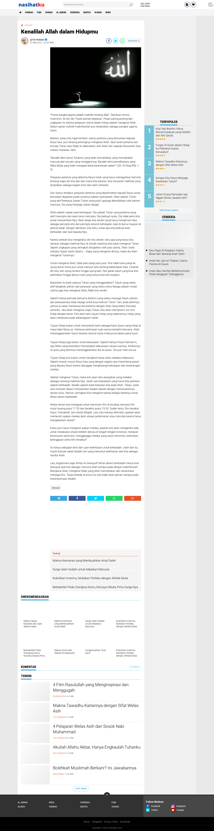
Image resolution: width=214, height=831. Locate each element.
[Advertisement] (34, 96)
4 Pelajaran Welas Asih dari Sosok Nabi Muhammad (88, 729)
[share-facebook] (108, 40)
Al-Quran (61, 12)
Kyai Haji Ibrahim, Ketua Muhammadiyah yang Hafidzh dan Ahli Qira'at (173, 132)
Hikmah (29, 12)
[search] (98, 4)
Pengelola (97, 821)
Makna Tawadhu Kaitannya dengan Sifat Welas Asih (96, 708)
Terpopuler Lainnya (168, 210)
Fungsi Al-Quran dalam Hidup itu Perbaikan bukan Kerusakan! (173, 148)
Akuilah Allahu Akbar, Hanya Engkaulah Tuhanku (96, 747)
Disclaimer (125, 821)
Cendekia (75, 12)
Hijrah (98, 12)
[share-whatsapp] (122, 40)
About (87, 821)
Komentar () (133, 41)
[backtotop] (107, 795)
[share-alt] (58, 498)
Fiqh (39, 12)
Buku (108, 12)
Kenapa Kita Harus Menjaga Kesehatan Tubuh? (172, 179)
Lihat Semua (81, 789)
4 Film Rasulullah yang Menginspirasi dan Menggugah (91, 687)
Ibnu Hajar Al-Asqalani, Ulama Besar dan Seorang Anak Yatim (167, 252)
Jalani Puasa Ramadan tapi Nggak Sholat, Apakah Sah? (172, 196)
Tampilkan (134, 667)
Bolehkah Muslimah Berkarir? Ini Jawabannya (94, 767)
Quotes (87, 12)
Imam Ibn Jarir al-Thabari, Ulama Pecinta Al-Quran (168, 262)
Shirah (49, 12)
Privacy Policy (111, 821)
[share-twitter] (115, 40)
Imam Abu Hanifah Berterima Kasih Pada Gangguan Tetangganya (169, 272)
